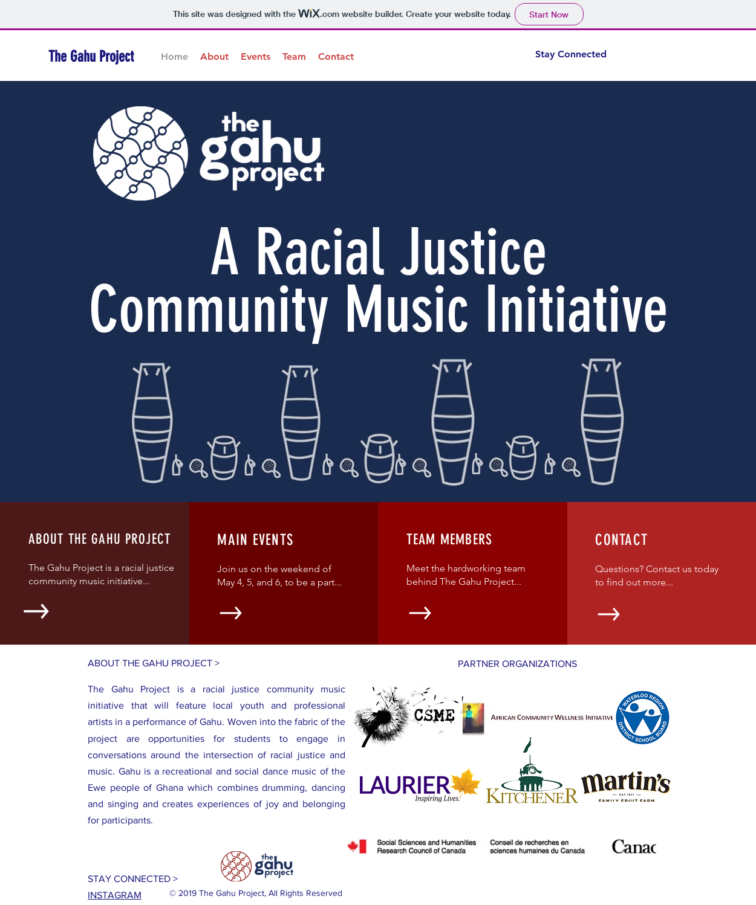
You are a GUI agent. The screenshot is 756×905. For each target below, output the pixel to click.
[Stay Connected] (566, 54)
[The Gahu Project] (103, 56)
